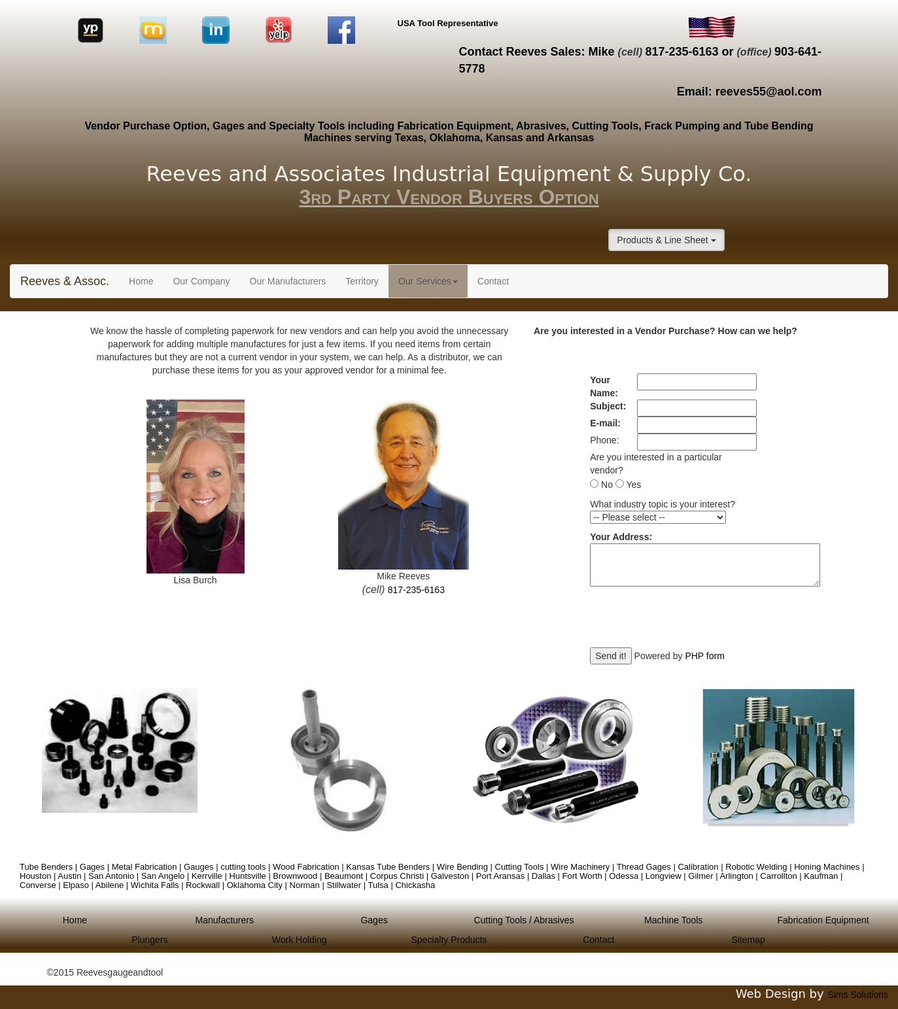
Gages (229, 125)
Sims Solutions (857, 994)
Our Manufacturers (288, 281)
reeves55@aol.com (769, 91)
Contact (493, 281)
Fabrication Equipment (823, 920)
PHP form (704, 656)
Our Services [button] (428, 281)
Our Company (201, 281)
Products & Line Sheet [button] (666, 240)
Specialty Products (449, 939)
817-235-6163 (681, 51)
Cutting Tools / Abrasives (524, 920)
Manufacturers (225, 920)
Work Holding (299, 939)
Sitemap (748, 939)
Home (146, 280)
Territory (362, 281)
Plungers (149, 939)
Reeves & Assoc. (64, 281)
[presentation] (689, 621)
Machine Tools (673, 920)
